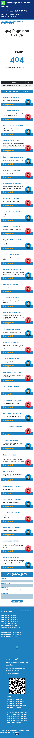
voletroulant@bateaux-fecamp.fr (19, 668)
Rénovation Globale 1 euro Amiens (11, 628)
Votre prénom (5, 583)
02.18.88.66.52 (17, 670)
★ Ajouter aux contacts (14, 722)
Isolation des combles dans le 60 (11, 630)
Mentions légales (6, 611)
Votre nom (4, 579)
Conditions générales (24, 611)
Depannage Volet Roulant (9, 16)
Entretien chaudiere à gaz (9, 623)
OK (17, 734)
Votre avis (4, 593)
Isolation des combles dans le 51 (11, 632)
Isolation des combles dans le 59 (11, 636)
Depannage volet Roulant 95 (9, 619)
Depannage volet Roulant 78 (9, 617)
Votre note (4, 587)
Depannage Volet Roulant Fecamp (11, 15)
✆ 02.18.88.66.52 (17, 10)
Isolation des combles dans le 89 (11, 634)
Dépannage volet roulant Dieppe (11, 621)
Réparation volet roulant (9, 626)
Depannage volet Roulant (9, 615)
